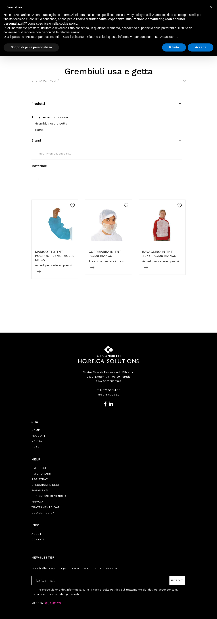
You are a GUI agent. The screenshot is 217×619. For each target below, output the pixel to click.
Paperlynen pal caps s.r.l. (54, 153)
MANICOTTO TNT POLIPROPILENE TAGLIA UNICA (54, 256)
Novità (36, 441)
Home (35, 430)
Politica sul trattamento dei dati (131, 589)
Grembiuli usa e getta (51, 123)
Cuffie (39, 130)
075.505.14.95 (111, 390)
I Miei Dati (39, 468)
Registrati (40, 479)
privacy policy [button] (133, 15)
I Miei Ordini (41, 473)
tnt (40, 179)
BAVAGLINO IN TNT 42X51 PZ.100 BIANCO (159, 254)
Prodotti (38, 435)
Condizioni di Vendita (49, 496)
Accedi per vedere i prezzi (53, 265)
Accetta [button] (200, 47)
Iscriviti (177, 580)
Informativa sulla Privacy (83, 589)
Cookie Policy (42, 512)
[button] (211, 7)
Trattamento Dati (46, 507)
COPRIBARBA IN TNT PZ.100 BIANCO (105, 254)
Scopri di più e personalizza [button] (31, 47)
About (36, 533)
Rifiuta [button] (174, 47)
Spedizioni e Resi (45, 484)
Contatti (38, 539)
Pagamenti (39, 490)
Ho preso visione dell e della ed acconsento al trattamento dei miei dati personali (104, 591)
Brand (36, 447)
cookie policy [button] (68, 23)
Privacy (37, 501)
